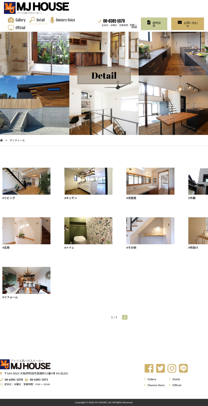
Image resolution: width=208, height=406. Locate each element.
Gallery (20, 20)
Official (20, 28)
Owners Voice (65, 20)
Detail (41, 20)
